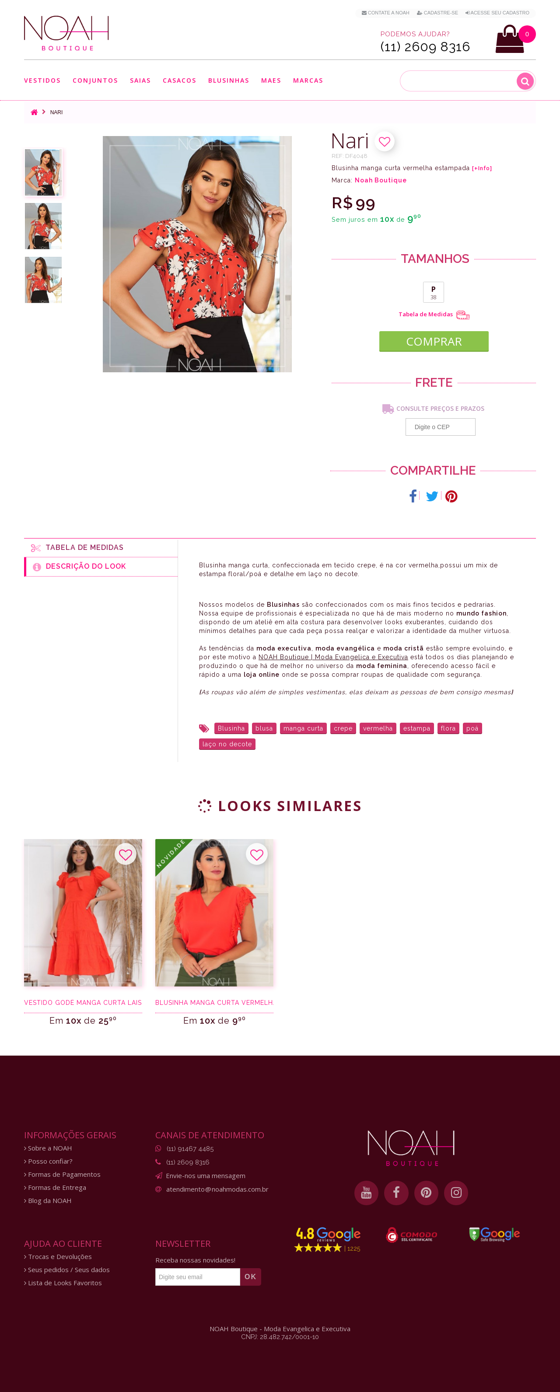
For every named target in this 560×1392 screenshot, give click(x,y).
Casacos (179, 80)
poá (472, 726)
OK (251, 1275)
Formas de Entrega (55, 1186)
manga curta (303, 726)
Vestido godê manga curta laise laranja (83, 1000)
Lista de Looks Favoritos (63, 1281)
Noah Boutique (381, 180)
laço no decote (227, 741)
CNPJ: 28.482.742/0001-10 (280, 1335)
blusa (264, 726)
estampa (416, 726)
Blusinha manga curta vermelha (214, 1000)
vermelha (378, 726)
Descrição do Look (79, 565)
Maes (271, 80)
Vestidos (42, 80)
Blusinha (231, 726)
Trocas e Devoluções (58, 1255)
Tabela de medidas (77, 546)
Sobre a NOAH (48, 1146)
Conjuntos (95, 80)
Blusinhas (228, 80)
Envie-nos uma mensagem (205, 1174)
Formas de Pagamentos (62, 1172)
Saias (140, 80)
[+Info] (482, 168)
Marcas (308, 80)
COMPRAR (434, 338)
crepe (343, 726)
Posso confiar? (48, 1159)
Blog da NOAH (48, 1199)
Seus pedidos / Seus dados (67, 1268)
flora (448, 726)
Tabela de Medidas (434, 315)
